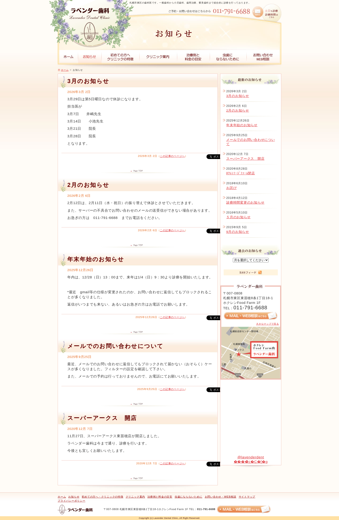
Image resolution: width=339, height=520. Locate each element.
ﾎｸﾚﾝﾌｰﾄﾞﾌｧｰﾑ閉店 (240, 173)
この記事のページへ (172, 156)
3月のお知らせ (237, 96)
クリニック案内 (135, 496)
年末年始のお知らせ (242, 125)
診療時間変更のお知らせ (245, 202)
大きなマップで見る (267, 324)
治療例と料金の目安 (159, 496)
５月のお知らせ (238, 217)
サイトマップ (247, 496)
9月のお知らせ (237, 232)
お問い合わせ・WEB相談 (220, 496)
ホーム (65, 70)
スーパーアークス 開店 (245, 158)
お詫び (231, 188)
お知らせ (73, 496)
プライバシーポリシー (71, 500)
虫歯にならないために (188, 496)
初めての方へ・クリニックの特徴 (102, 496)
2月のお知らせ (237, 110)
